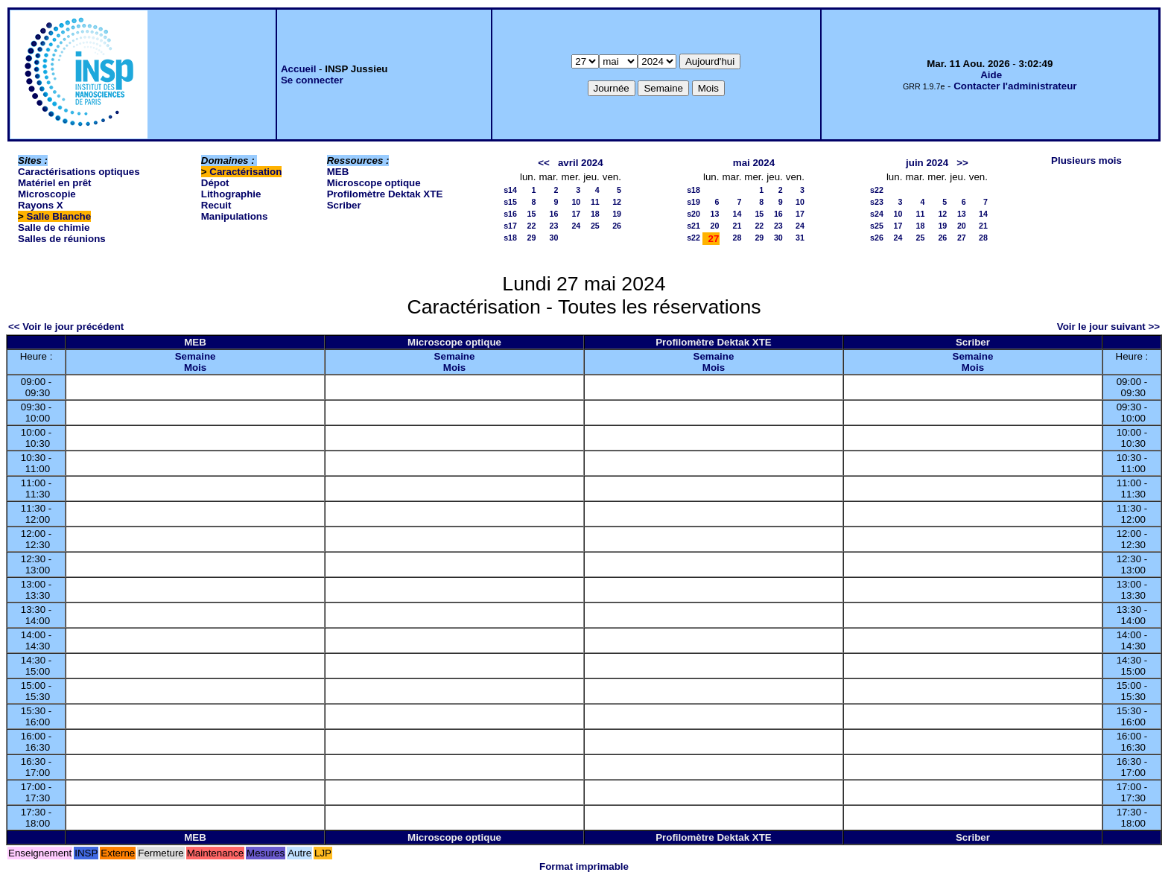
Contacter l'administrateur (1014, 86)
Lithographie (231, 194)
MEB (338, 171)
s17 (510, 225)
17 (575, 213)
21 (736, 225)
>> (962, 162)
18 (595, 213)
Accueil (298, 68)
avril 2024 (580, 162)
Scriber (344, 205)
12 (616, 201)
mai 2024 (754, 162)
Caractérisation (245, 171)
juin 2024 (927, 162)
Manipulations (234, 216)
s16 (510, 213)
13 (715, 213)
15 (531, 213)
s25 (876, 225)
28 (736, 237)
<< (544, 162)
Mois (195, 367)
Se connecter (312, 80)
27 (961, 237)
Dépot (215, 182)
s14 (510, 189)
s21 (693, 225)
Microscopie (47, 194)
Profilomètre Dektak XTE (385, 194)
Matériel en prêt (55, 182)
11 (595, 201)
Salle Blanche (59, 216)
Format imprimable (584, 866)
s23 (876, 201)
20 (715, 225)
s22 (693, 237)
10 (575, 201)
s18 (510, 237)
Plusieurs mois (1086, 160)
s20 (693, 213)
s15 (510, 201)
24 (575, 225)
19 (616, 213)
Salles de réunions (62, 238)
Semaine (195, 356)
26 (616, 225)
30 (554, 237)
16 (554, 213)
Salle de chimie (53, 227)
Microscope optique (374, 182)
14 (736, 213)
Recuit (216, 205)
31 (800, 237)
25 (595, 225)
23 (554, 225)
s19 (693, 201)
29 (531, 237)
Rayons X (40, 205)
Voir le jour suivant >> (1108, 326)
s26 (876, 237)
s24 (876, 213)
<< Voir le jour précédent (66, 326)
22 (531, 225)
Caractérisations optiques (79, 171)
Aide (991, 74)
